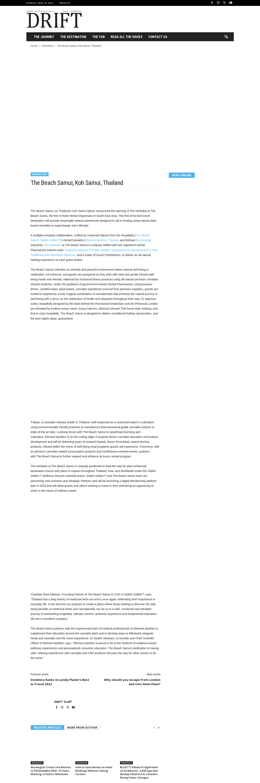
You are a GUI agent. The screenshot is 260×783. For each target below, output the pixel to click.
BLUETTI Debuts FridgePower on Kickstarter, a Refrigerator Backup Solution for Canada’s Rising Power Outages (139, 772)
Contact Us (157, 37)
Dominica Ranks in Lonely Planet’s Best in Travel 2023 (60, 682)
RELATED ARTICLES (47, 727)
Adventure (47, 46)
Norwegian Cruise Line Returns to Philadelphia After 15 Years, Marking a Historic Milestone (51, 770)
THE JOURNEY (44, 37)
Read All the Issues (126, 37)
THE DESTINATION (73, 37)
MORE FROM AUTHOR (82, 727)
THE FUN (98, 37)
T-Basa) (113, 240)
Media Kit (64, 2)
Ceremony (143, 240)
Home (34, 46)
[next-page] (159, 728)
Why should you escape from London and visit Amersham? (132, 682)
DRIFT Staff (63, 702)
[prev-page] (154, 728)
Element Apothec (96, 240)
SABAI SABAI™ (50, 240)
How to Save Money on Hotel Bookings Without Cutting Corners (93, 770)
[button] (226, 36)
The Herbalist (52, 245)
